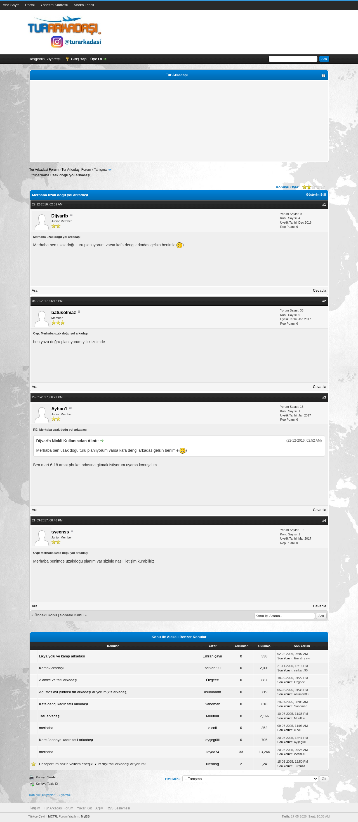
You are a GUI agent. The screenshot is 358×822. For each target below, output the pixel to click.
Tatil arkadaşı (50, 716)
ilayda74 (212, 752)
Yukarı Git (84, 808)
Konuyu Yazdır (46, 777)
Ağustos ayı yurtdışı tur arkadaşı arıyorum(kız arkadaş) (83, 692)
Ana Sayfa (11, 5)
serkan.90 (212, 668)
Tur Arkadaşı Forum (76, 170)
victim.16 (300, 754)
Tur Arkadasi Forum (44, 170)
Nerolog (212, 764)
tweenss (60, 532)
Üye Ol (96, 59)
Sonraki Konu (72, 615)
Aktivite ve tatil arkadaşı (58, 680)
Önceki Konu (45, 615)
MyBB (85, 816)
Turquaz (299, 766)
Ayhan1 (59, 408)
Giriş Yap (78, 59)
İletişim (35, 808)
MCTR (52, 816)
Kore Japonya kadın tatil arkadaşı (66, 740)
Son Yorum (285, 658)
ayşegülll (213, 740)
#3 (324, 397)
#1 (324, 205)
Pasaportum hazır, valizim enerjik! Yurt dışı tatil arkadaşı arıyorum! (92, 764)
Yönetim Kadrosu (54, 5)
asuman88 (212, 692)
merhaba (46, 728)
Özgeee (212, 680)
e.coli (212, 728)
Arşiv (99, 808)
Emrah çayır (212, 656)
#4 (324, 521)
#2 (324, 301)
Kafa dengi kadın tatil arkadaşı (63, 704)
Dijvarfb (59, 216)
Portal (30, 5)
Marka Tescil (84, 5)
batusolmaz (63, 312)
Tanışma (100, 170)
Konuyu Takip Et (47, 783)
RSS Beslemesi (118, 808)
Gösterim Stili (316, 194)
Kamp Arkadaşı (51, 668)
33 (241, 752)
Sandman (212, 704)
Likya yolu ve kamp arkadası (62, 656)
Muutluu (212, 716)
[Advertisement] (179, 121)
